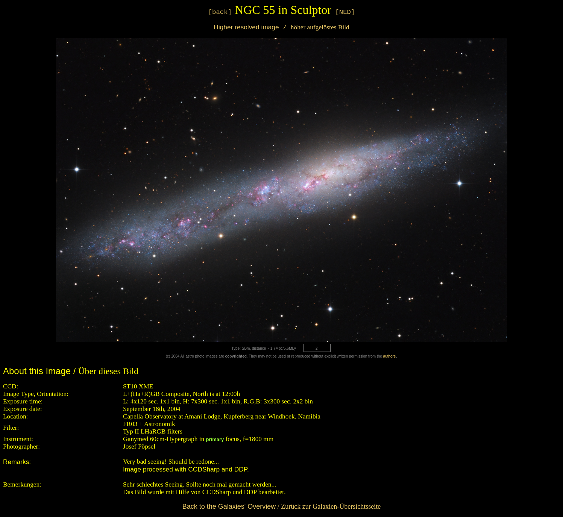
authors (389, 356)
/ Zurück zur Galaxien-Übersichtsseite (281, 506)
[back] (220, 12)
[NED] (345, 12)
